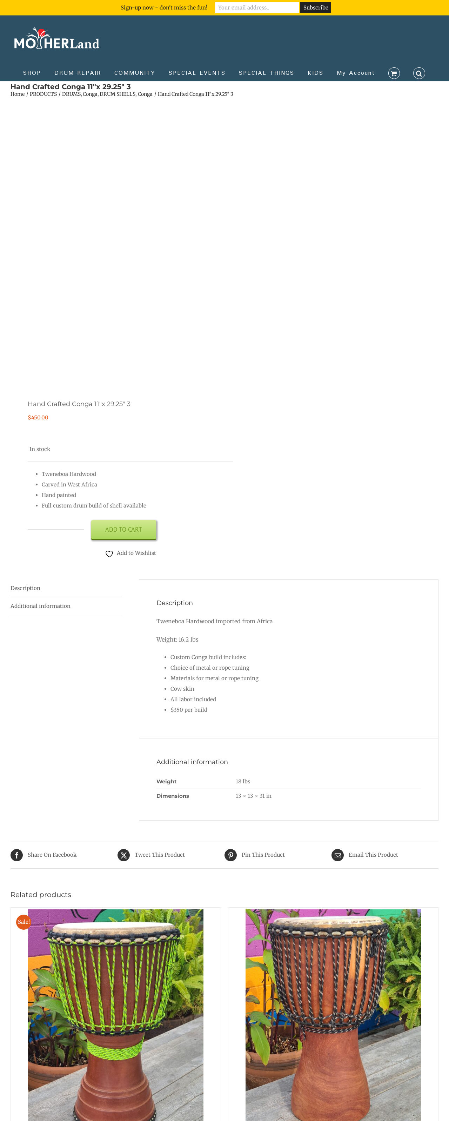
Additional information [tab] (41, 606)
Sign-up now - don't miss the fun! (164, 7)
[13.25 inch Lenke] (333, 914)
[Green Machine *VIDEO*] (115, 914)
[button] (419, 72)
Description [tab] (25, 588)
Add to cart (123, 529)
